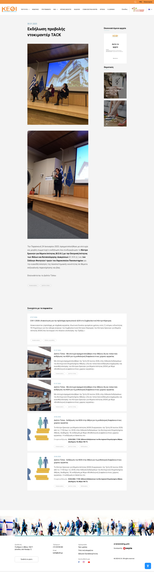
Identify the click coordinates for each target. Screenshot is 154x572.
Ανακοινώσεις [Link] (34, 285)
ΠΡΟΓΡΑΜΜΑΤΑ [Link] (46, 9)
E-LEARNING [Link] (111, 9)
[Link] (135, 2)
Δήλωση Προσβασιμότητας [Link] (88, 555)
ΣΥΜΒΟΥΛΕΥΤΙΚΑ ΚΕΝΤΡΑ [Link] (90, 9)
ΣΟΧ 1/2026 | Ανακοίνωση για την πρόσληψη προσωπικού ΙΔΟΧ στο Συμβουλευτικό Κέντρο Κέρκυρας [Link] (70, 321)
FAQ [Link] (140, 2)
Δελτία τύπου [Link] (48, 285)
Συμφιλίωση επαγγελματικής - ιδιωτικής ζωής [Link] (112, 118)
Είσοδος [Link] (124, 9)
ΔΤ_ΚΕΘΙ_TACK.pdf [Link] (115, 48)
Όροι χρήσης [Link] (82, 548)
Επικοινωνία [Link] (148, 2)
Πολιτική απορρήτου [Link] (85, 552)
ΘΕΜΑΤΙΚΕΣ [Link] (35, 9)
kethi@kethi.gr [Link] (58, 554)
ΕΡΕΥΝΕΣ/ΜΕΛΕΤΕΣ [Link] (65, 9)
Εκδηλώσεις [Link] (88, 447)
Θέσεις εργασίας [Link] (52, 340)
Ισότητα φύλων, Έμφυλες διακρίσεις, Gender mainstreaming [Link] (115, 90)
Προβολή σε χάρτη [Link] (26, 560)
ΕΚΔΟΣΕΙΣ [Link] (77, 9)
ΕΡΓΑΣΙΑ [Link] (102, 9)
